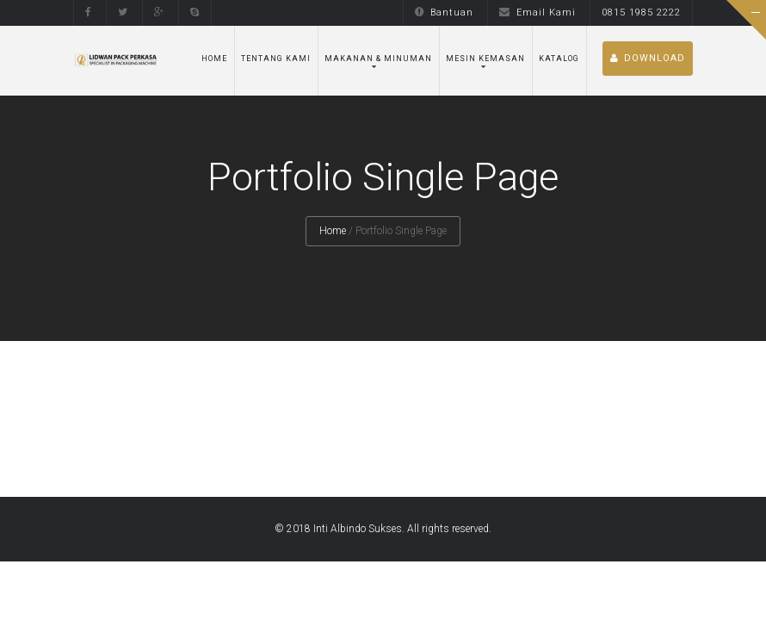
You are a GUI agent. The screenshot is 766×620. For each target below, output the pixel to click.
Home (214, 58)
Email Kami (537, 12)
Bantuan (444, 12)
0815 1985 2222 (641, 12)
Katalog (559, 58)
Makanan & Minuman (378, 58)
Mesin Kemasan (485, 58)
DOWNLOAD (647, 58)
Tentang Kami (276, 58)
